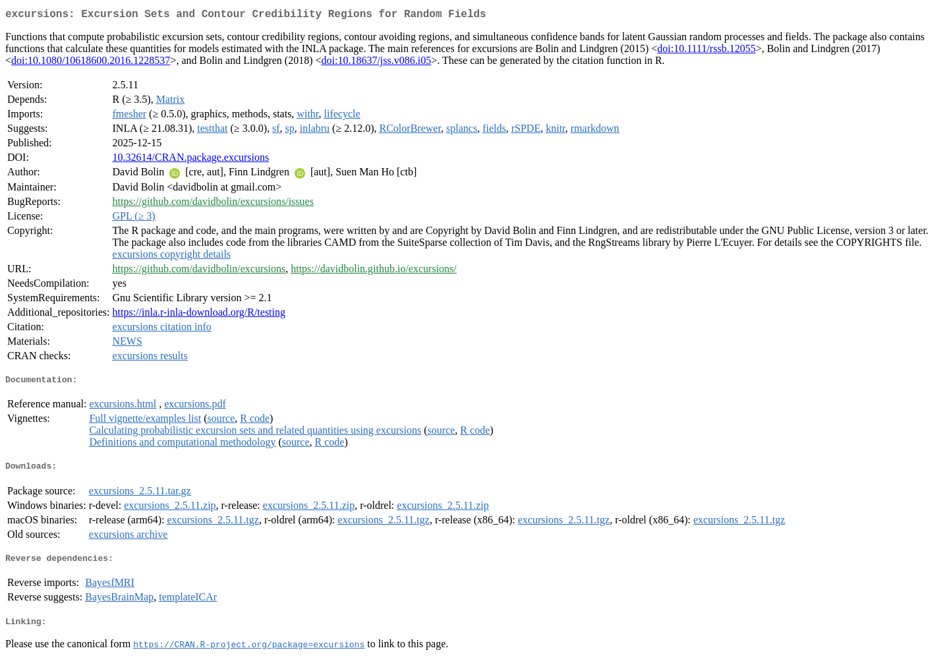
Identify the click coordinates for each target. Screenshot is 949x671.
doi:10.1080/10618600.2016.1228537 (90, 63)
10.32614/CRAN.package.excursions (191, 159)
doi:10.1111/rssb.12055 (706, 51)
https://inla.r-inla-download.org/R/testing (199, 314)
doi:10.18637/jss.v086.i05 (377, 63)
